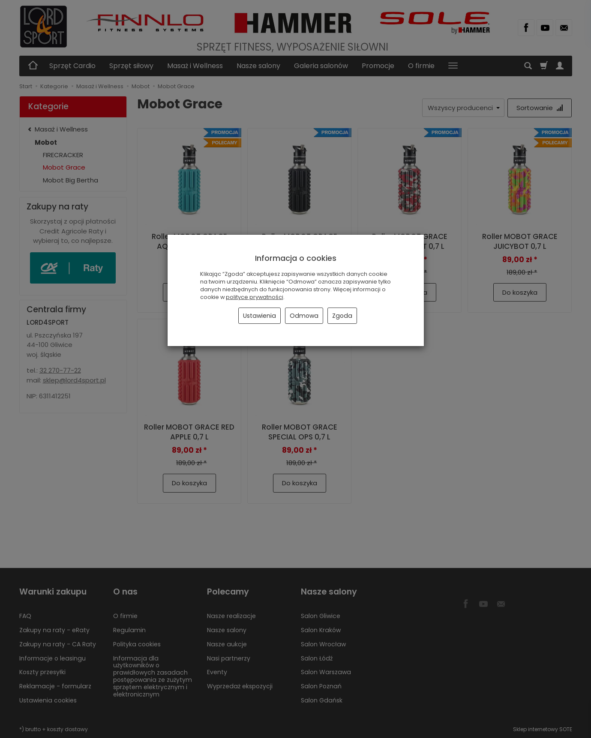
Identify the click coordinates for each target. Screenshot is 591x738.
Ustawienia (259, 315)
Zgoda (342, 315)
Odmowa (304, 315)
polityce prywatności (254, 297)
